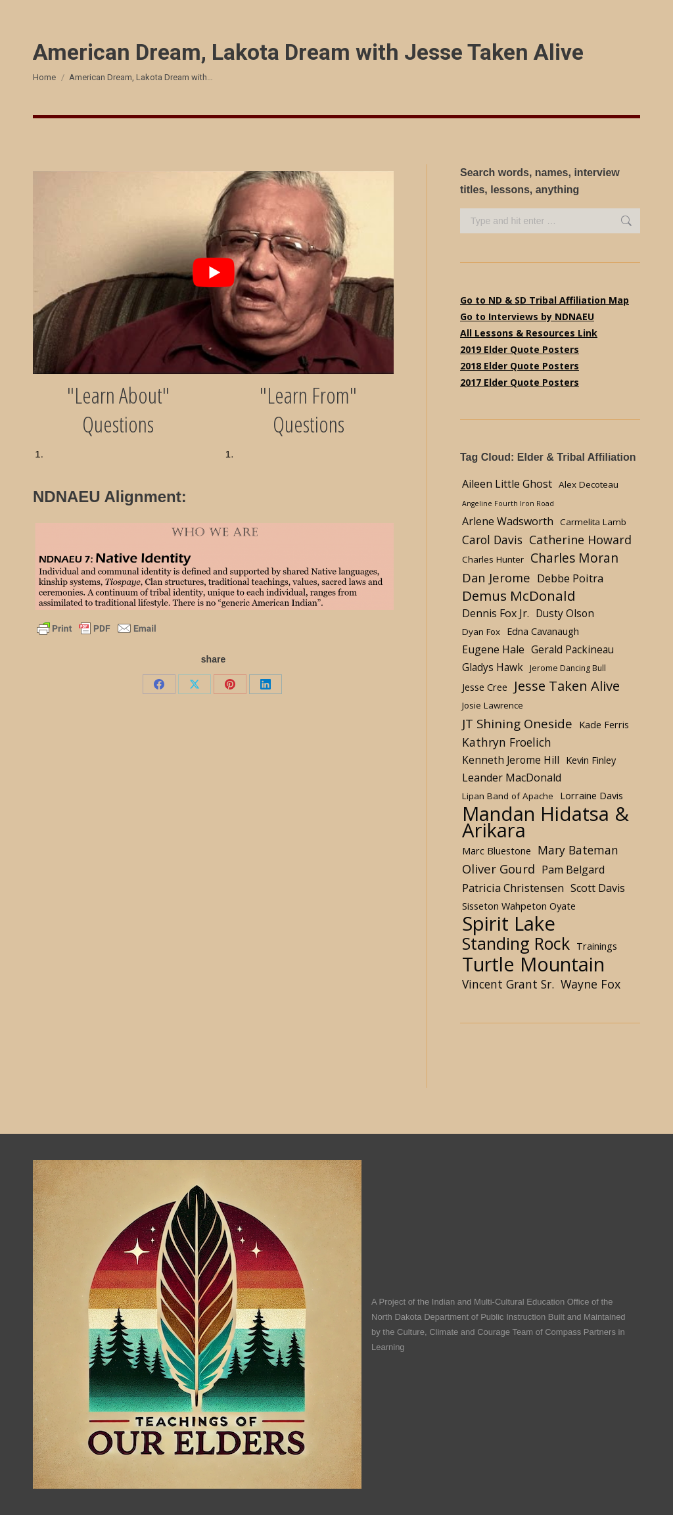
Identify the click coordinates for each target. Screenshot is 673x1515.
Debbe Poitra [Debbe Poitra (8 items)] (570, 578)
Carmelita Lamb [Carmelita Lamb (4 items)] (593, 522)
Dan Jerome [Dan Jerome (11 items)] (496, 577)
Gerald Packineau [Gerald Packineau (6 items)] (572, 650)
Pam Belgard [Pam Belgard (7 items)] (573, 869)
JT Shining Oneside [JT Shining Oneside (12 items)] (517, 723)
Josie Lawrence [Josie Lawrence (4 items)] (492, 705)
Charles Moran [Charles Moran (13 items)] (574, 557)
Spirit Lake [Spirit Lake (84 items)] (508, 924)
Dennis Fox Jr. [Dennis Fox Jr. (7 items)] (495, 613)
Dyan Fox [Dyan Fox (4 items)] (481, 632)
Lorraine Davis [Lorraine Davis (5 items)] (591, 795)
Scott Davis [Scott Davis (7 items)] (597, 888)
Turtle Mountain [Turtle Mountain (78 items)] (533, 964)
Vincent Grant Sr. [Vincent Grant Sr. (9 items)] (508, 984)
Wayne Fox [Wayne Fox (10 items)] (590, 984)
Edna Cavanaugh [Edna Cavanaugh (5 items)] (543, 631)
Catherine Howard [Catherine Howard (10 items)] (580, 540)
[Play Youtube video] (213, 272)
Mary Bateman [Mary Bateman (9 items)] (578, 850)
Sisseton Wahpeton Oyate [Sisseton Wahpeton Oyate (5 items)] (519, 905)
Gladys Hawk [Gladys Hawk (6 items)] (492, 667)
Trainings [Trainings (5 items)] (596, 945)
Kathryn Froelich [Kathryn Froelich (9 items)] (506, 742)
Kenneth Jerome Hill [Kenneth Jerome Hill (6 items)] (510, 760)
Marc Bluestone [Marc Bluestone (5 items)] (496, 850)
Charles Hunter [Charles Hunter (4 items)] (493, 559)
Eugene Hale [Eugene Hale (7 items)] (493, 649)
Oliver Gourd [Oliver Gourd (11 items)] (498, 868)
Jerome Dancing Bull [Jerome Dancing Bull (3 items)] (568, 668)
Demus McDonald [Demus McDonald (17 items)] (519, 596)
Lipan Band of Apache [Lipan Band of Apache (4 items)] (507, 796)
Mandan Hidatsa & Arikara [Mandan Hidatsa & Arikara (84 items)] (545, 822)
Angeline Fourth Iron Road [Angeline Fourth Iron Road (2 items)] (508, 503)
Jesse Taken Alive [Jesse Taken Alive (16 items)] (567, 686)
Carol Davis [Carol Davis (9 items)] (492, 540)
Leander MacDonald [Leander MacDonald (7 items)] (511, 777)
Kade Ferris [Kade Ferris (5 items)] (604, 724)
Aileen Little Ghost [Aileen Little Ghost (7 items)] (507, 484)
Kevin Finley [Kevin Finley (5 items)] (591, 759)
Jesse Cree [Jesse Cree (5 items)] (484, 686)
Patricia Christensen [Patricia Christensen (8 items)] (513, 887)
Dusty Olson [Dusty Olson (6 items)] (565, 613)
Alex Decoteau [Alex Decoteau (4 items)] (588, 484)
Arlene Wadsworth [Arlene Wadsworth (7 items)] (507, 521)
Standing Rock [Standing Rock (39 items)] (516, 943)
